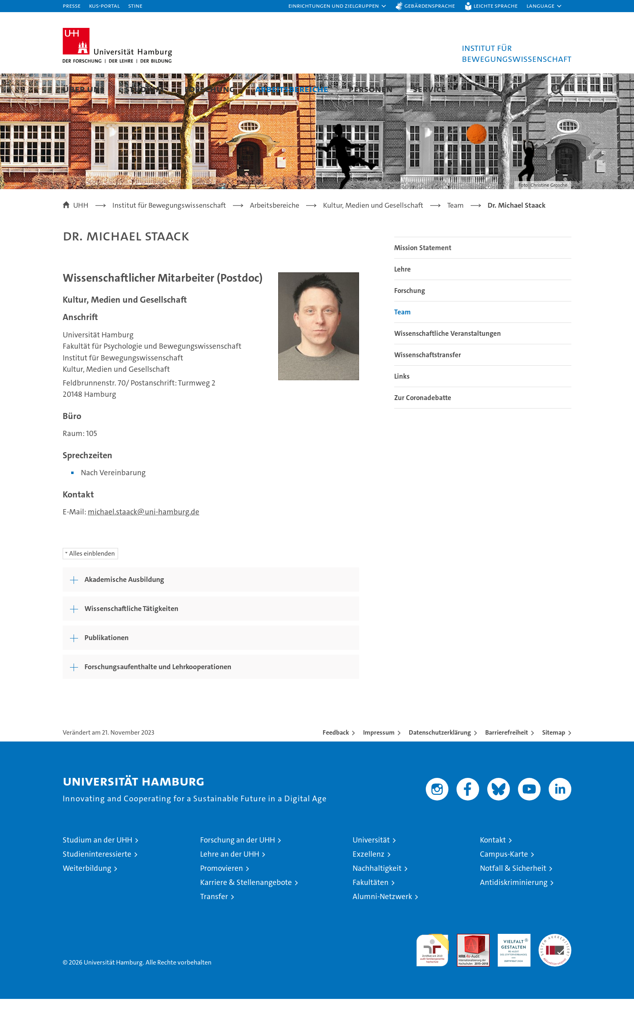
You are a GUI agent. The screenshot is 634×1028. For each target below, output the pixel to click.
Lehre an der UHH (229, 883)
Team (402, 341)
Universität (371, 869)
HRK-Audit (512, 967)
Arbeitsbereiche (291, 88)
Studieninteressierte (97, 883)
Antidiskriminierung (513, 911)
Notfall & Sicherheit (513, 897)
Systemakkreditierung (555, 967)
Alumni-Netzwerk (382, 926)
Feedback (336, 761)
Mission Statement (422, 276)
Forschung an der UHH (237, 869)
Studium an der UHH (97, 869)
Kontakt (493, 869)
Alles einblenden (92, 582)
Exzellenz (369, 883)
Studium (144, 88)
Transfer (214, 926)
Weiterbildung (87, 897)
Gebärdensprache (429, 5)
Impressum (379, 761)
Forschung (209, 88)
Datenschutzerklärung (440, 761)
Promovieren (221, 897)
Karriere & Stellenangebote (246, 911)
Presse (71, 5)
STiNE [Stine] (135, 5)
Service (429, 88)
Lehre (402, 298)
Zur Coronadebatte (422, 426)
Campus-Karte (504, 883)
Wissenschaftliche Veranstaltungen (447, 362)
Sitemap (553, 761)
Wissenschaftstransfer (427, 383)
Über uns (84, 88)
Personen (371, 88)
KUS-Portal (104, 5)
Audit (464, 967)
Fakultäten (371, 911)
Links (402, 405)
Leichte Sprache (495, 5)
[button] (337, 6)
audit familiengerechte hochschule (432, 975)
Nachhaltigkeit (377, 897)
